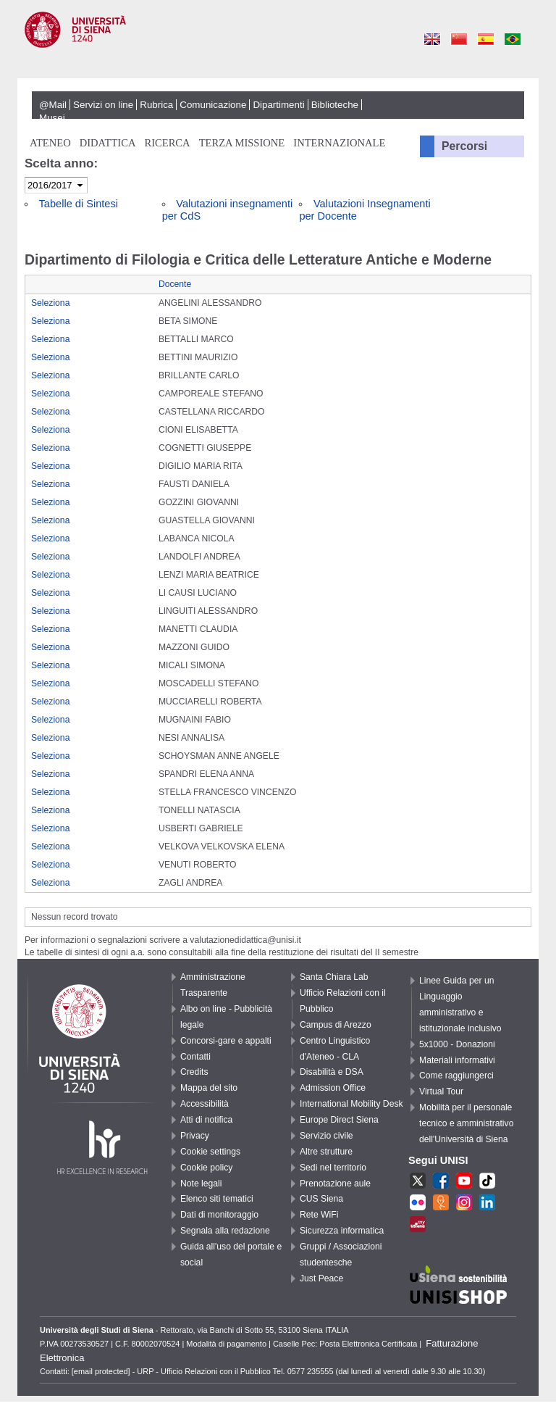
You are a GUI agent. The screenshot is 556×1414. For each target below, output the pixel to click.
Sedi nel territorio (333, 1168)
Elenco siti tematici (216, 1199)
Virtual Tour (441, 1091)
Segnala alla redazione (225, 1231)
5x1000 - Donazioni (457, 1044)
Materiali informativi (457, 1060)
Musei (52, 117)
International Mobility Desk (351, 1104)
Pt (512, 39)
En (431, 39)
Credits (194, 1072)
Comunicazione (213, 104)
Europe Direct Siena (339, 1120)
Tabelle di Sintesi (78, 203)
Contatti (195, 1057)
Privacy (194, 1136)
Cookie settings (210, 1152)
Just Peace (321, 1278)
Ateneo (50, 143)
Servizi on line (103, 104)
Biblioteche (334, 104)
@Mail (53, 104)
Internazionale (339, 143)
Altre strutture (326, 1152)
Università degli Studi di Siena (278, 46)
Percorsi (464, 146)
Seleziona (50, 303)
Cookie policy (206, 1168)
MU (418, 1225)
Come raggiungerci (456, 1075)
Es (485, 39)
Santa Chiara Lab (334, 977)
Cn (458, 39)
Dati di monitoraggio (219, 1215)
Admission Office (333, 1088)
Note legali (201, 1183)
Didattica (108, 143)
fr (418, 1203)
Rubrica (156, 104)
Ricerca (167, 143)
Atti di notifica (206, 1120)
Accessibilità (204, 1104)
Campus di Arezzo (335, 1025)
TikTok (487, 1182)
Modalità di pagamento (226, 1343)
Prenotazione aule (335, 1183)
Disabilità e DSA (331, 1072)
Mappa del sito (208, 1088)
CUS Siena (321, 1199)
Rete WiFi (319, 1215)
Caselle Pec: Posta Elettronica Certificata (345, 1343)
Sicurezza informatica (342, 1231)
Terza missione (242, 143)
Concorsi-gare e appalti (225, 1041)
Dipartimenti (278, 104)
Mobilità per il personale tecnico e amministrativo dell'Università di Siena (466, 1123)
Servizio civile (326, 1136)
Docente (175, 284)
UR (441, 1203)
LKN (487, 1203)
